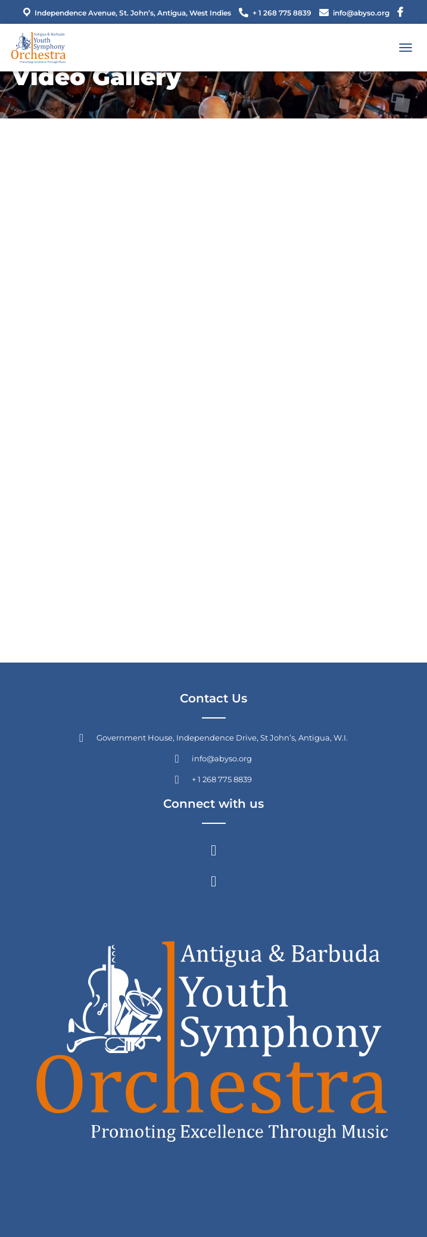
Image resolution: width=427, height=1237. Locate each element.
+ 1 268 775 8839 (282, 12)
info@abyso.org (361, 12)
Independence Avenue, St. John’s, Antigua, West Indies (126, 12)
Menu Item (400, 13)
